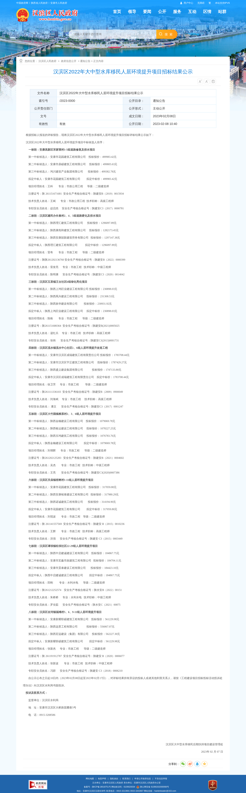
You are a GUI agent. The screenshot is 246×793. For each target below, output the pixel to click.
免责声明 (102, 778)
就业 (160, 43)
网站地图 (90, 778)
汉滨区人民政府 (47, 61)
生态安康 (111, 43)
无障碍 (200, 3)
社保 (140, 43)
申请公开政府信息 (142, 778)
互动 (192, 11)
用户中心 (188, 3)
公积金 (150, 43)
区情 (207, 11)
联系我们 (126, 778)
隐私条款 (114, 778)
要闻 (147, 11)
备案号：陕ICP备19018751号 (97, 787)
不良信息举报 (161, 778)
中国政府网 (22, 3)
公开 (162, 11)
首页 (117, 11)
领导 (132, 11)
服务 (177, 11)
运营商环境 (127, 43)
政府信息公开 (68, 61)
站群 (222, 11)
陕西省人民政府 (39, 3)
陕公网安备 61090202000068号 (152, 787)
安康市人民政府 (58, 3)
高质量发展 (95, 43)
